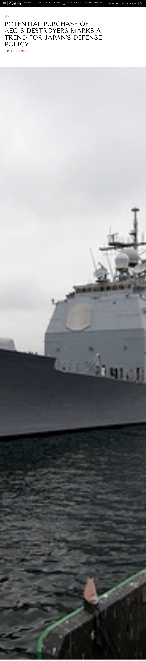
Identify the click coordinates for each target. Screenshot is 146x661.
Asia (7, 16)
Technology (98, 2)
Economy (39, 2)
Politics (77, 2)
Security (87, 2)
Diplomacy (28, 2)
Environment (58, 2)
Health (69, 2)
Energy (48, 2)
